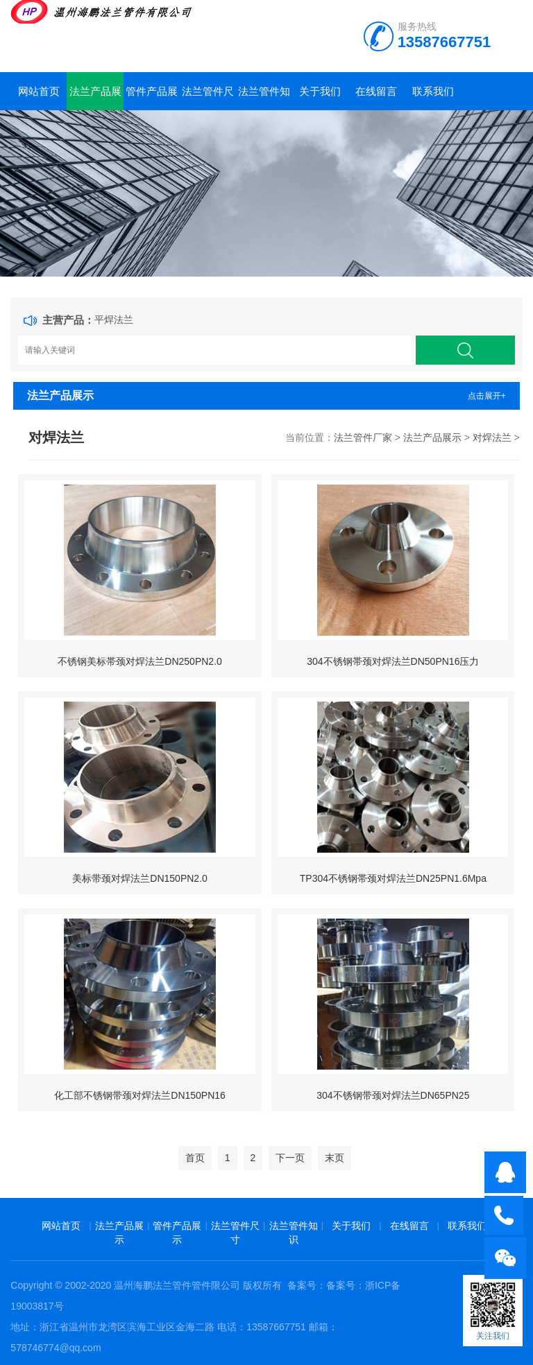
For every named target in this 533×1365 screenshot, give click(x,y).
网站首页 (39, 91)
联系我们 (433, 91)
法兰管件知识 (264, 97)
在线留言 (376, 91)
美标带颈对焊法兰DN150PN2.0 (140, 878)
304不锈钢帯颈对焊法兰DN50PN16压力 (393, 661)
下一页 (290, 1157)
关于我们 (320, 91)
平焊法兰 (113, 319)
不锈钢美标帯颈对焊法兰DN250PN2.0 (140, 661)
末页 (334, 1157)
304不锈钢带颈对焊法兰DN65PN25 (392, 1095)
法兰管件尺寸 (208, 97)
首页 (195, 1157)
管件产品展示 (152, 97)
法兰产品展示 (95, 97)
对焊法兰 (492, 437)
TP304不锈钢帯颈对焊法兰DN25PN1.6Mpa (393, 878)
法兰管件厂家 (363, 437)
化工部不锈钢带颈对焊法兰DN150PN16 (140, 1095)
